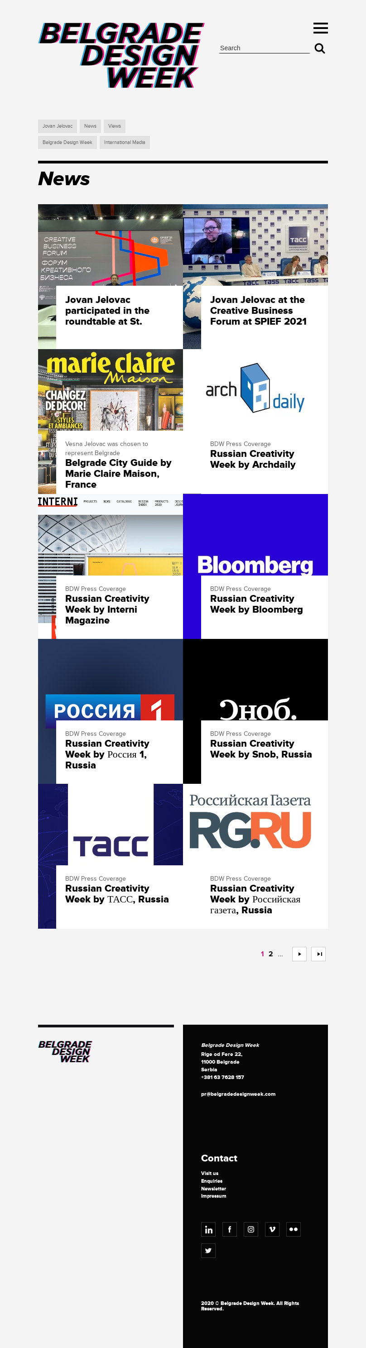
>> (314, 954)
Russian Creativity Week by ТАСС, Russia (117, 894)
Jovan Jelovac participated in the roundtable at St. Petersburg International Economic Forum (118, 312)
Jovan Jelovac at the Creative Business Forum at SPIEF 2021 (258, 311)
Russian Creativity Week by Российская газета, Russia (255, 899)
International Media (124, 142)
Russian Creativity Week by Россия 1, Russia (107, 755)
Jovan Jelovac (57, 126)
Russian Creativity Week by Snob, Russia (261, 749)
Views (114, 126)
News (90, 126)
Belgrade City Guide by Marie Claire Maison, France (118, 474)
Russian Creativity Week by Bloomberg (256, 604)
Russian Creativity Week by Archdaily (253, 459)
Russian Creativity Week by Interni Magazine (107, 610)
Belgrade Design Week (67, 142)
